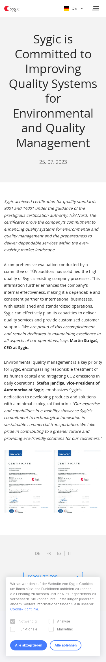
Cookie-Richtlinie (24, 609)
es (59, 553)
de (37, 553)
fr (48, 553)
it (69, 553)
